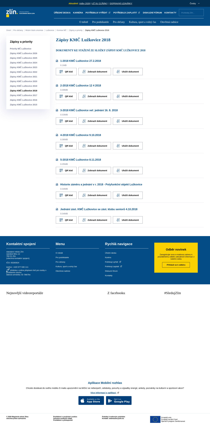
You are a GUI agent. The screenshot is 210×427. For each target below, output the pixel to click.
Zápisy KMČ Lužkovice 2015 (23, 104)
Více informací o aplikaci (104, 392)
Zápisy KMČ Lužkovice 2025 (23, 58)
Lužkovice (50, 30)
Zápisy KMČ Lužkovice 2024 (23, 62)
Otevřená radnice (169, 22)
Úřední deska (62, 12)
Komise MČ (61, 30)
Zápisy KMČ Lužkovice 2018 (97, 30)
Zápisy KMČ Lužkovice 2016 (23, 100)
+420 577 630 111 (20, 266)
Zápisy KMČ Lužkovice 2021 (23, 76)
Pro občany (119, 22)
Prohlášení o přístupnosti (63, 419)
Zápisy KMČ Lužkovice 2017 (23, 95)
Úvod (8, 30)
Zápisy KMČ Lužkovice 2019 (23, 86)
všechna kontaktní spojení (18, 257)
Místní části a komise (34, 30)
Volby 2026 (84, 3)
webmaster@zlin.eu (116, 418)
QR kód (66, 71)
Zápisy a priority (76, 30)
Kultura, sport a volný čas (142, 22)
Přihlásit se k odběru (176, 264)
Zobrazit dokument (95, 71)
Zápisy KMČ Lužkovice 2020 (23, 81)
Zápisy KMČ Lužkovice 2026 (23, 53)
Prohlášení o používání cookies (65, 416)
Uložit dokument (128, 71)
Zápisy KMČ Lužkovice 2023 (23, 67)
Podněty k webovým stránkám (113, 416)
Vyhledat (200, 12)
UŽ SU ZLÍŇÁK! (99, 3)
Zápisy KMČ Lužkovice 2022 (23, 72)
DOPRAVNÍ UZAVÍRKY (121, 3)
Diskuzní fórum (152, 12)
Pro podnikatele (100, 22)
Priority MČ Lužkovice (20, 49)
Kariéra (78, 12)
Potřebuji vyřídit (98, 12)
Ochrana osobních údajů (62, 418)
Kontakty (170, 12)
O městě (83, 22)
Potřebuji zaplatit (126, 12)
